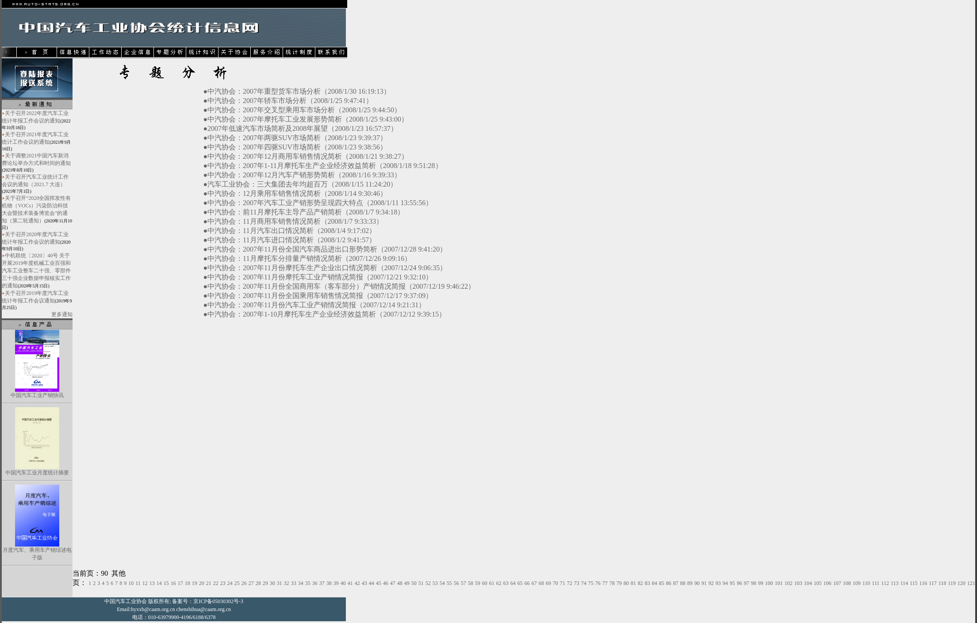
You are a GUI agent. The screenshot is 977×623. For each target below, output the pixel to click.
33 (293, 583)
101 (779, 583)
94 (725, 583)
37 (322, 583)
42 (357, 583)
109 (857, 583)
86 (668, 583)
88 (683, 583)
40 (343, 583)
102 (789, 583)
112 (885, 583)
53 (435, 583)
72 (569, 583)
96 (739, 583)
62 (499, 583)
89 (690, 583)
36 (315, 583)
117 (933, 583)
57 (463, 583)
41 (350, 583)
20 (201, 583)
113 (895, 583)
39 (336, 583)
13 (152, 583)
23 (223, 583)
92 (711, 583)
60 (484, 583)
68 (541, 583)
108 (847, 583)
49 (407, 583)
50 (414, 583)
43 (364, 583)
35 (307, 583)
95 (732, 583)
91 (704, 583)
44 (371, 583)
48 (399, 583)
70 (555, 583)
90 (697, 583)
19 (194, 583)
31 (279, 583)
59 (477, 583)
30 (272, 583)
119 (952, 583)
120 (962, 583)
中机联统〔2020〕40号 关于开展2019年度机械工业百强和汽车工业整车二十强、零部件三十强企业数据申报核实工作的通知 (36, 270)
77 (605, 583)
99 (760, 583)
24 (230, 583)
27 (251, 583)
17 (180, 583)
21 (208, 583)
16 (173, 583)
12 (145, 583)
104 (808, 583)
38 (329, 583)
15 (166, 583)
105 (818, 583)
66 (527, 583)
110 (866, 583)
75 (591, 583)
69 (548, 583)
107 (837, 583)
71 (562, 583)
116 (923, 583)
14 (159, 583)
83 (647, 583)
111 (875, 583)
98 (753, 583)
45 (378, 583)
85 (661, 583)
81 (633, 583)
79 (619, 583)
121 (971, 583)
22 (215, 583)
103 (798, 583)
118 (942, 583)
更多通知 (62, 314)
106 (827, 583)
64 (513, 583)
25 (237, 583)
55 (449, 583)
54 (442, 583)
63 (506, 583)
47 (392, 583)
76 (598, 583)
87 (675, 583)
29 (265, 583)
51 (421, 583)
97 (746, 583)
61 (491, 583)
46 (385, 583)
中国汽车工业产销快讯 (37, 395)
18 (187, 583)
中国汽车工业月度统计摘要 (37, 473)
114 (904, 583)
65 (520, 583)
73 (576, 583)
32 (286, 583)
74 (583, 583)
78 (612, 583)
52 (428, 583)
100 (769, 583)
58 (470, 583)
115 (914, 583)
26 (244, 583)
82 (640, 583)
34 (300, 583)
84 (654, 583)
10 (131, 583)
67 (534, 583)
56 (456, 583)
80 (626, 583)
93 (718, 583)
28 (258, 583)
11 (138, 583)
